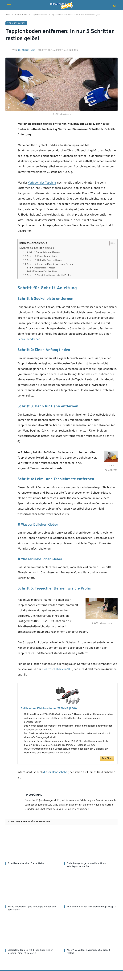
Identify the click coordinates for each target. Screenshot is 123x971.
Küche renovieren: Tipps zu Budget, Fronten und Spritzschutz (32, 909)
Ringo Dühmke (26, 50)
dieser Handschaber (55, 773)
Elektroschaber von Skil (57, 669)
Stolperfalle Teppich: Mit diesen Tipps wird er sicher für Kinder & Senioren (30, 952)
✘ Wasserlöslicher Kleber (43, 268)
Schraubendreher (28, 339)
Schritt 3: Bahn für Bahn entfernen (45, 260)
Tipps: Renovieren (16, 23)
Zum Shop (107, 759)
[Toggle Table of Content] (110, 243)
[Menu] (9, 5)
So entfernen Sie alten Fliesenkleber (26, 864)
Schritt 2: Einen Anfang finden (42, 256)
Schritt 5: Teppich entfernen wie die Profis (49, 275)
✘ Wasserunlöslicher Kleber (45, 271)
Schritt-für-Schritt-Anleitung (37, 248)
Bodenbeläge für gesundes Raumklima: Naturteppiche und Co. (86, 866)
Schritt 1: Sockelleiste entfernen (43, 252)
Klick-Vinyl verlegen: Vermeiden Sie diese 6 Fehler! (88, 952)
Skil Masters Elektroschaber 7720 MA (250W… (52, 709)
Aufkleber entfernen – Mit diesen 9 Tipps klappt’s (91, 907)
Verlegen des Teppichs (42, 183)
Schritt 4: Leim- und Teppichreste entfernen (50, 264)
